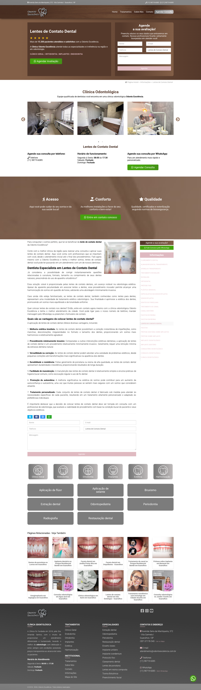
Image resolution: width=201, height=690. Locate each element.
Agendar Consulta (164, 12)
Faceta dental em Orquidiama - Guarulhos (113, 563)
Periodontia (107, 638)
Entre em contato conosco (100, 217)
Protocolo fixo (108, 658)
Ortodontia (145, 281)
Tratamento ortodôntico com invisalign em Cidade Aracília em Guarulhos (138, 597)
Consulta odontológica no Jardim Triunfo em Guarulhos (163, 597)
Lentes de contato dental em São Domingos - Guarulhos (113, 597)
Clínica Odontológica (150, 357)
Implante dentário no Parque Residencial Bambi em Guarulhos (63, 563)
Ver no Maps (160, 641)
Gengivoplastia (147, 298)
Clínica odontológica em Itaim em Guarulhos (88, 597)
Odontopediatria (109, 634)
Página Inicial (131, 82)
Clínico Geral (70, 630)
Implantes (113, 471)
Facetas (144, 328)
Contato (149, 12)
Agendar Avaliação (46, 61)
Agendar (144, 68)
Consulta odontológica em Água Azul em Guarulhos (63, 597)
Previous (23, 119)
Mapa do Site (71, 677)
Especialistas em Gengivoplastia (154, 294)
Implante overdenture (112, 654)
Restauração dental (111, 642)
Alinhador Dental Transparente (154, 264)
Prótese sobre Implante (150, 336)
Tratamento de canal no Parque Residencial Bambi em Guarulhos (138, 563)
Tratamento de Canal (150, 307)
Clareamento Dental (149, 260)
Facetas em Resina (148, 319)
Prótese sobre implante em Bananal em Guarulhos (163, 563)
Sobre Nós (138, 12)
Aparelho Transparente (151, 269)
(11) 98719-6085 (167, 2)
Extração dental (109, 630)
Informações (145, 82)
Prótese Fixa (146, 286)
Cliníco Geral (38, 471)
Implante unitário (110, 650)
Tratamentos (126, 12)
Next (177, 119)
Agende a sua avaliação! (157, 243)
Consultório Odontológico (152, 349)
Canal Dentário (147, 311)
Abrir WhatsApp (162, 671)
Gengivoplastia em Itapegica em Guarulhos (38, 597)
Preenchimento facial (112, 677)
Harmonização (163, 471)
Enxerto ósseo (108, 646)
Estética (138, 471)
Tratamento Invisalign (150, 273)
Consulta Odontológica (150, 353)
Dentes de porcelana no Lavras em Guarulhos (38, 563)
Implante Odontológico (150, 340)
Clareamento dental (111, 661)
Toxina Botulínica (110, 673)
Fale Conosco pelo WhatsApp (156, 248)
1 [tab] (98, 142)
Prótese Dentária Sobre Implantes (155, 332)
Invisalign (145, 277)
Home (114, 12)
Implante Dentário (148, 345)
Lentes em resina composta (114, 669)
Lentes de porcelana (111, 665)
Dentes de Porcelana (149, 302)
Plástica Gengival (148, 290)
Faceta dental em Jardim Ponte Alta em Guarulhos (88, 563)
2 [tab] (102, 142)
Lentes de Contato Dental (151, 323)
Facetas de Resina (148, 315)
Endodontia (63, 471)
